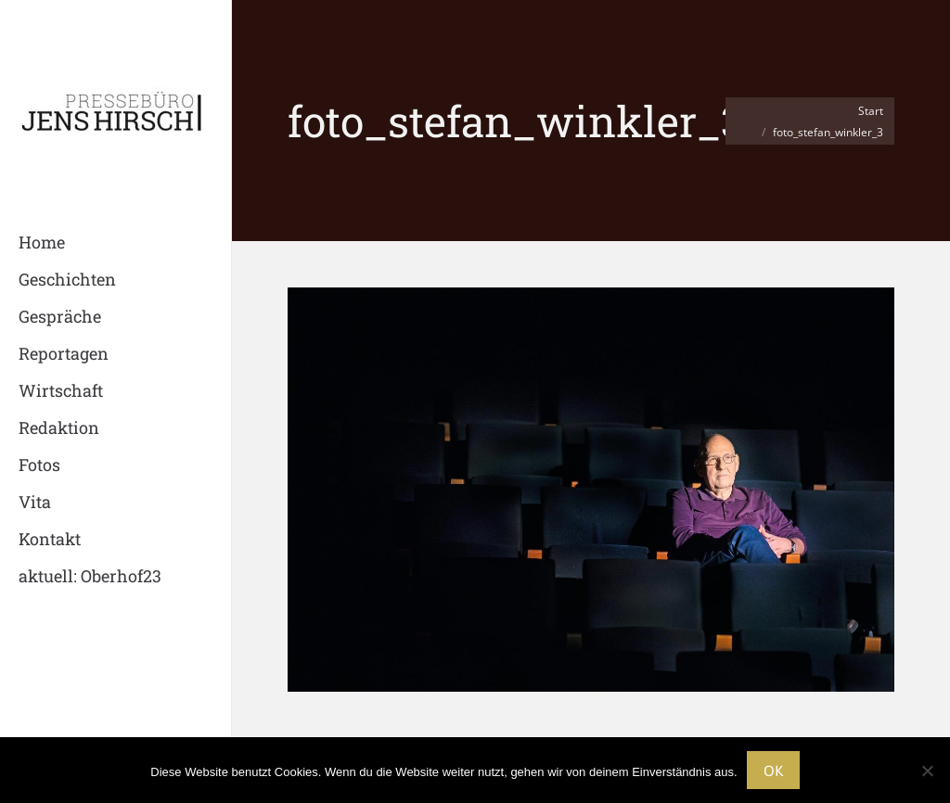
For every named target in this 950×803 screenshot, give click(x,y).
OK (773, 770)
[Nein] (927, 770)
